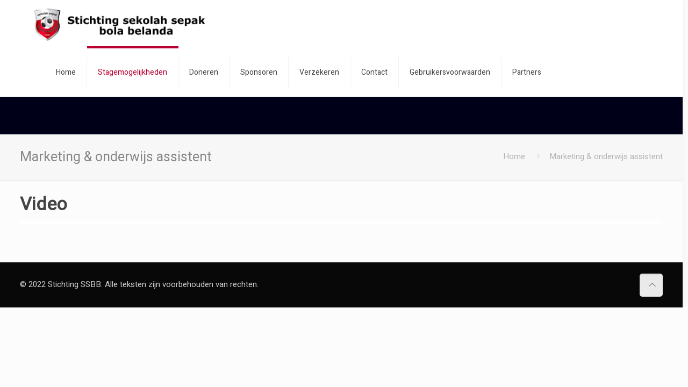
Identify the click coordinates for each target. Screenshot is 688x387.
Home (514, 156)
